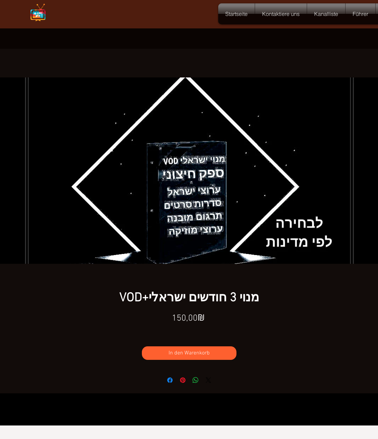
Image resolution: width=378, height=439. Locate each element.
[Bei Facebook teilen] (170, 380)
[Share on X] (208, 380)
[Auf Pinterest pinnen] (183, 380)
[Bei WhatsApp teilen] (196, 380)
